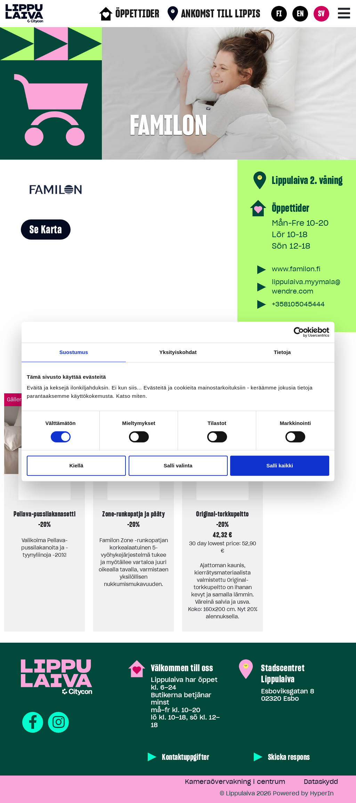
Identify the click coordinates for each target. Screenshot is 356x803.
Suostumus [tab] (73, 352)
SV (321, 13)
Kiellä (76, 465)
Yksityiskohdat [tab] (177, 352)
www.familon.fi (296, 269)
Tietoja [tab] (282, 352)
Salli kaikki (279, 465)
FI (279, 13)
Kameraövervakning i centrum (235, 782)
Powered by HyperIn (303, 793)
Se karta (46, 229)
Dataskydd (321, 782)
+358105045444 (298, 304)
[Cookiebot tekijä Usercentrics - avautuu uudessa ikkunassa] (298, 332)
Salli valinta (178, 465)
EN (300, 13)
